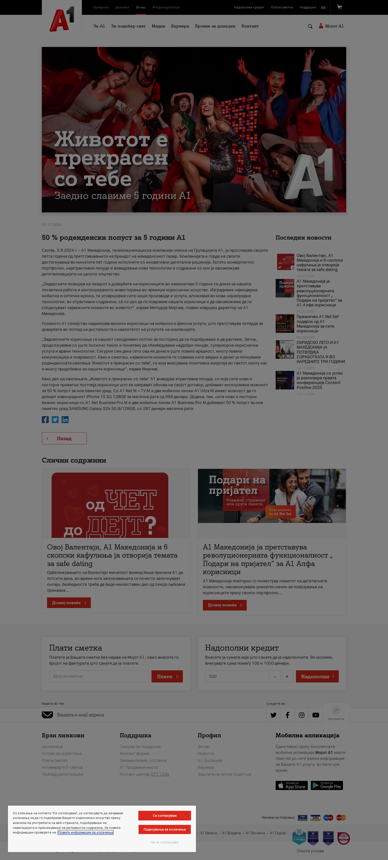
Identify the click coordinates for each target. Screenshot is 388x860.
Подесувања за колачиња (165, 829)
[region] (102, 829)
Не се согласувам (165, 842)
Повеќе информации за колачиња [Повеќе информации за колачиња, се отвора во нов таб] (85, 832)
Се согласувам (164, 815)
